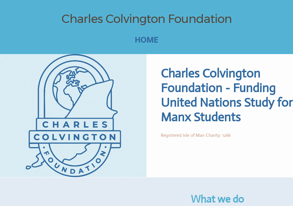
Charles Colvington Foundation (147, 18)
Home (147, 40)
